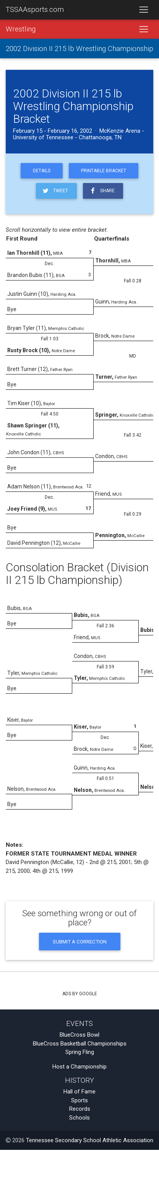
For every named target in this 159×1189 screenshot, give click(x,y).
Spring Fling (79, 1052)
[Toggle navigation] (143, 10)
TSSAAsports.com (35, 9)
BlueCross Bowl (79, 1034)
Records (79, 1108)
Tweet (55, 191)
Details (41, 170)
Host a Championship (79, 1066)
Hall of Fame (79, 1091)
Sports (79, 1100)
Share (102, 191)
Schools (79, 1117)
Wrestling (21, 29)
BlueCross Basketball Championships (80, 1043)
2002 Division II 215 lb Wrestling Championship (79, 49)
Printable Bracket (103, 170)
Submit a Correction (80, 941)
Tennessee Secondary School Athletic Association (89, 1140)
